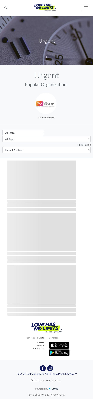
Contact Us (40, 345)
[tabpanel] (46, 40)
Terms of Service (36, 394)
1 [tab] (46, 57)
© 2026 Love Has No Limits (46, 380)
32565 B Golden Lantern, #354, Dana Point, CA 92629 (47, 373)
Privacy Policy (57, 394)
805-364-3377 (38, 349)
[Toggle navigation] (85, 8)
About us (40, 342)
